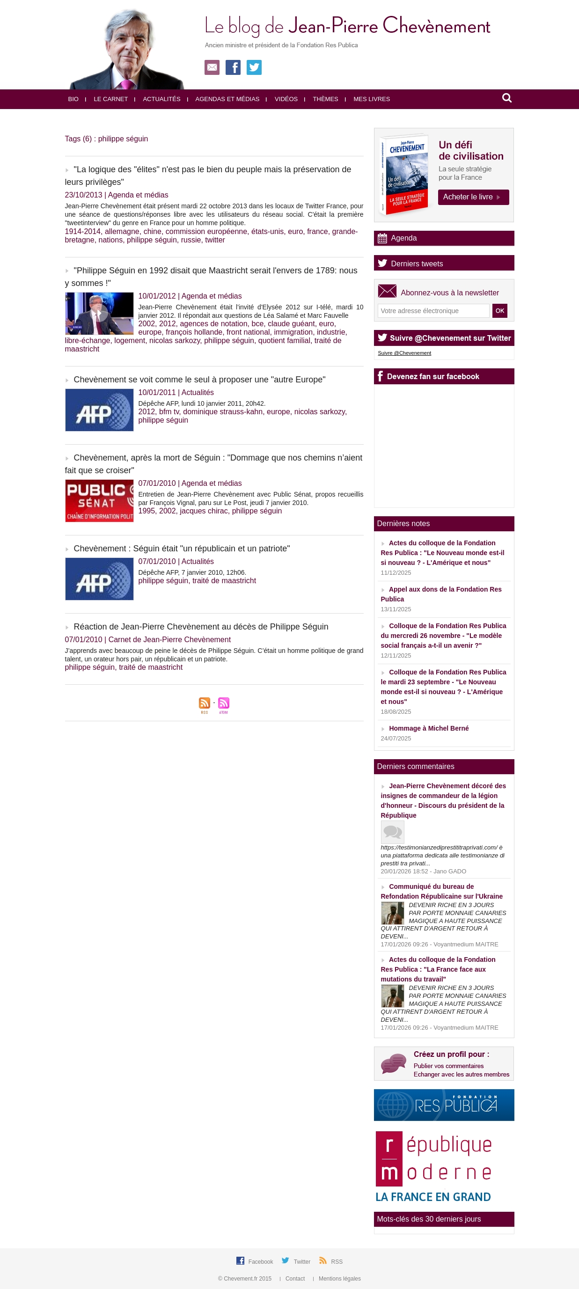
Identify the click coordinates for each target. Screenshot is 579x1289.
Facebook (262, 1262)
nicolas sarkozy (174, 340)
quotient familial (284, 340)
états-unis (267, 231)
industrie (331, 332)
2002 (147, 324)
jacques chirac (203, 511)
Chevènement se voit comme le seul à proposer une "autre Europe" (200, 379)
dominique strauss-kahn (223, 412)
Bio (73, 99)
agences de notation (213, 324)
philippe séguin (152, 240)
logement (129, 340)
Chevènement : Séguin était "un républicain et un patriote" (182, 548)
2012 (167, 324)
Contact (293, 1278)
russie (191, 240)
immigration (293, 332)
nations (111, 240)
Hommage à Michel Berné (429, 728)
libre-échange (87, 340)
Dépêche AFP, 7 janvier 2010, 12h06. (193, 572)
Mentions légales (337, 1278)
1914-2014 (83, 231)
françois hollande (194, 332)
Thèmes (321, 99)
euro (295, 231)
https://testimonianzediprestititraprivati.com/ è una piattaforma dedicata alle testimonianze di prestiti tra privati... (443, 855)
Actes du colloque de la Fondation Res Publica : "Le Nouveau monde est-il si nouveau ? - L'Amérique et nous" (443, 552)
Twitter (303, 1262)
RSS (337, 1262)
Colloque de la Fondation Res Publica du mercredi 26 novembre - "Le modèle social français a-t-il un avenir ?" (443, 635)
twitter (215, 240)
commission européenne (206, 231)
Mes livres (367, 99)
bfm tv (169, 412)
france (317, 231)
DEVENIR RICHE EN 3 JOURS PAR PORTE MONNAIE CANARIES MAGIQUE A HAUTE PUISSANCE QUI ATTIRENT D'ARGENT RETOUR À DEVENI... (443, 920)
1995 (147, 511)
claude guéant (291, 324)
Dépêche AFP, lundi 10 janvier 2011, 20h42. (202, 403)
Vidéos (282, 99)
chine (152, 231)
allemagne (122, 231)
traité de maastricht (224, 581)
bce (257, 324)
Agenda (404, 238)
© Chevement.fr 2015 (245, 1278)
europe (150, 332)
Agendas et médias (223, 99)
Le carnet (106, 99)
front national (248, 332)
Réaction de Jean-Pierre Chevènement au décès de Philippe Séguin (201, 626)
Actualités (157, 99)
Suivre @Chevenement (405, 353)
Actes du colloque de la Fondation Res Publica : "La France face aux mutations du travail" (438, 969)
